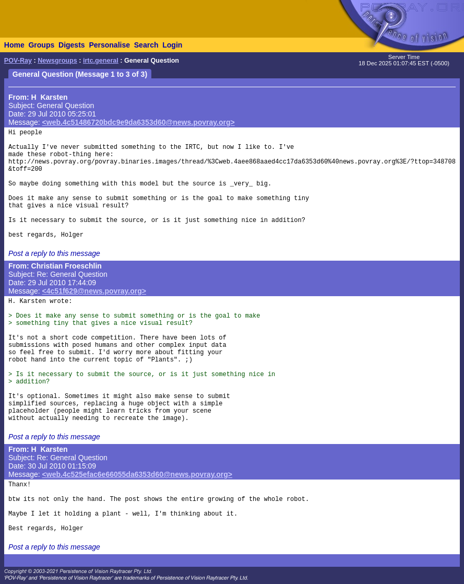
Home (14, 45)
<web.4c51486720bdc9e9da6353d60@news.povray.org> (138, 122)
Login (172, 45)
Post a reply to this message (54, 253)
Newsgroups (57, 60)
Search (146, 45)
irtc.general (100, 60)
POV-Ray (18, 60)
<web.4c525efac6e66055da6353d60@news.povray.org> (137, 474)
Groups (41, 45)
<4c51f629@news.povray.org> (94, 291)
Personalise (109, 45)
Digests (71, 45)
